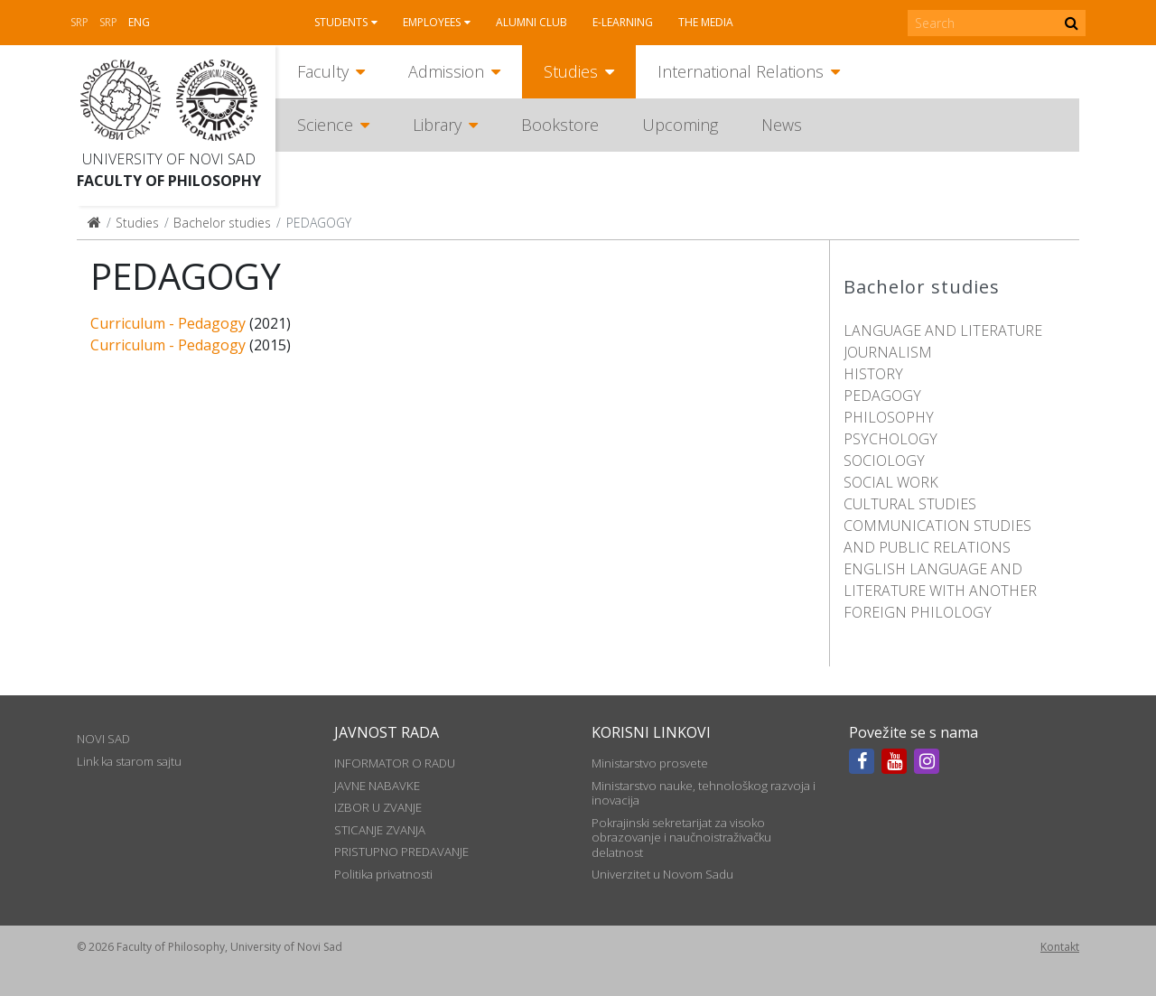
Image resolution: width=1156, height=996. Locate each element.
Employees (432, 22)
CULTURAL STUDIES (910, 504)
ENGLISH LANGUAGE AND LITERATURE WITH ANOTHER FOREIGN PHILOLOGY (940, 590)
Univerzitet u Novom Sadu (662, 874)
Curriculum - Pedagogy (168, 323)
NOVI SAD (103, 739)
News (781, 124)
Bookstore (560, 124)
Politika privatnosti (383, 874)
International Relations (740, 71)
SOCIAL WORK (891, 482)
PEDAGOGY (882, 395)
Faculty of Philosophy (169, 181)
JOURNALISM (888, 352)
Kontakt (1059, 946)
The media (705, 22)
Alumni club (531, 22)
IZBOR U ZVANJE (378, 807)
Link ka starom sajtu (129, 761)
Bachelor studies (222, 222)
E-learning (622, 22)
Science (325, 124)
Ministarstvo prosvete (650, 763)
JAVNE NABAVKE (377, 785)
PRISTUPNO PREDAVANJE (401, 851)
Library (437, 124)
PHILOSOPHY (889, 417)
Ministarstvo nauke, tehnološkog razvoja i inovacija (704, 792)
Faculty (323, 71)
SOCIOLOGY (884, 460)
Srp (79, 22)
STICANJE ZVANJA (379, 830)
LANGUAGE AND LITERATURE (943, 330)
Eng (139, 22)
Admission (446, 71)
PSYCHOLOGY (890, 439)
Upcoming (680, 124)
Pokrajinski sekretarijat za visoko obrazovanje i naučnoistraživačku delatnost (681, 837)
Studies (571, 71)
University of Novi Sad (169, 159)
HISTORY (873, 374)
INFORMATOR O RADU (394, 763)
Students (341, 22)
